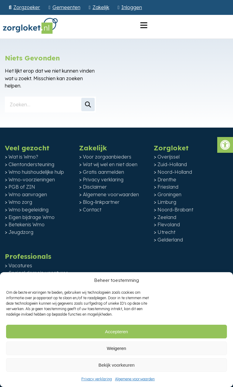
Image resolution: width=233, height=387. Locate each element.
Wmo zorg (20, 202)
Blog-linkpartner (101, 202)
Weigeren (116, 348)
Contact (92, 210)
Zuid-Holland (172, 164)
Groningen (169, 194)
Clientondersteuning (31, 164)
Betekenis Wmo (26, 224)
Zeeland (166, 217)
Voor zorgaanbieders (107, 157)
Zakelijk (101, 7)
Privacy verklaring (96, 379)
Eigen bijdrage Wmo (31, 217)
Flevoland (168, 224)
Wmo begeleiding (28, 210)
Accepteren (116, 331)
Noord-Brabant (175, 210)
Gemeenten (66, 7)
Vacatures (20, 265)
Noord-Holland (174, 172)
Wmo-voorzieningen (31, 179)
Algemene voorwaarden (135, 379)
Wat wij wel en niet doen (110, 164)
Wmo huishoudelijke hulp (36, 172)
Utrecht (166, 232)
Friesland (167, 187)
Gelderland (170, 240)
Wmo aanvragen (27, 194)
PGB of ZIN (21, 187)
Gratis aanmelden (103, 172)
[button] (225, 145)
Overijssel (168, 157)
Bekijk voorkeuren (116, 365)
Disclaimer (95, 187)
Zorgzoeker (26, 7)
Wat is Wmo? (23, 157)
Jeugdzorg (20, 232)
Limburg (166, 202)
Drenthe (166, 179)
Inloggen (131, 7)
